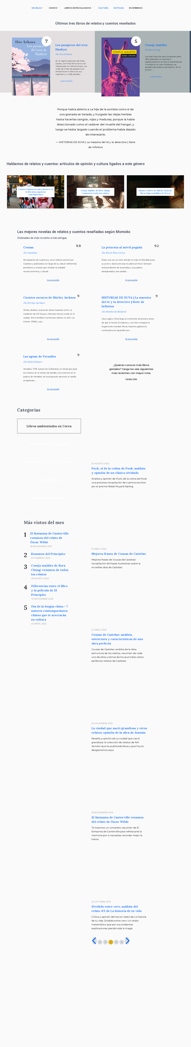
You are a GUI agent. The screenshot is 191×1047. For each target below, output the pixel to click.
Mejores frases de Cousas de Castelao (119, 554)
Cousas (28, 247)
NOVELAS (37, 8)
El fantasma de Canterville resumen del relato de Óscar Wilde (49, 538)
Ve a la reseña (53, 280)
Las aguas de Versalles (39, 356)
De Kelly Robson (32, 361)
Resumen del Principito (48, 554)
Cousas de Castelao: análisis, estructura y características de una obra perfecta (117, 639)
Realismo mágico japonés (49, 444)
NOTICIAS (119, 8)
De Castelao (30, 252)
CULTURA (103, 8)
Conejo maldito (156, 45)
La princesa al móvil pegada (122, 247)
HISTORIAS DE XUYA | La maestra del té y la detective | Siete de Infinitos (126, 302)
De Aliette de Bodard (114, 311)
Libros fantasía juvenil (49, 498)
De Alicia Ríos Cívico (113, 252)
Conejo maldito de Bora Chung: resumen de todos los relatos (49, 570)
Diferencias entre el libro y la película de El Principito (49, 590)
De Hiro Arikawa (63, 54)
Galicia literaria (49, 480)
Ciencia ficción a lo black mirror (49, 462)
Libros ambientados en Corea (49, 426)
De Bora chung (152, 50)
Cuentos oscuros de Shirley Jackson (49, 297)
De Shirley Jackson (34, 303)
